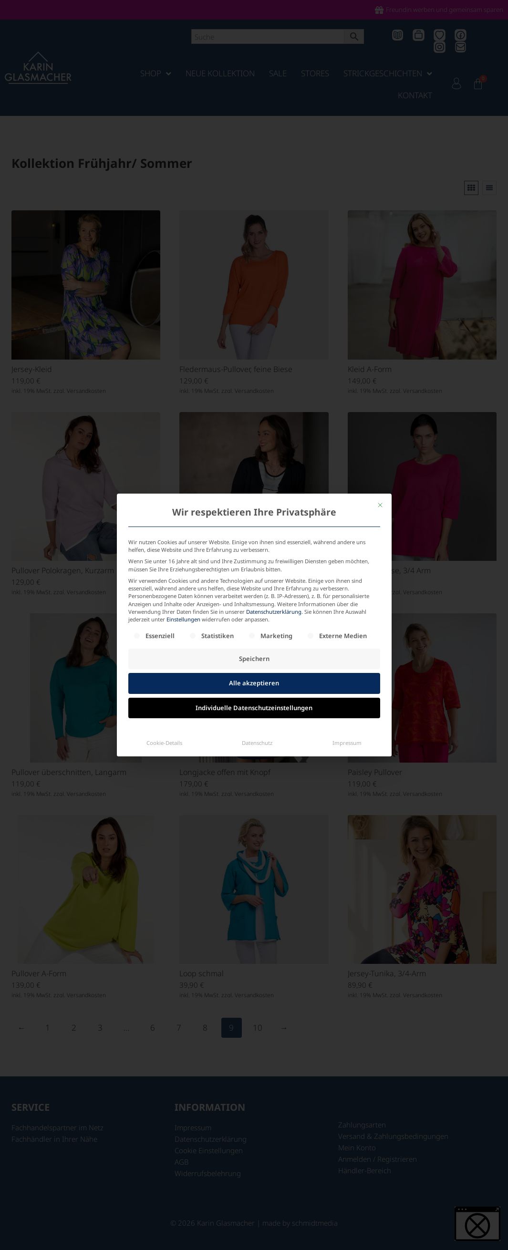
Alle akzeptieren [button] (254, 593)
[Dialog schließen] (380, 415)
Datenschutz (257, 652)
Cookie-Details (164, 652)
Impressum (347, 652)
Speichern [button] (254, 568)
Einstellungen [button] (183, 529)
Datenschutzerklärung (273, 521)
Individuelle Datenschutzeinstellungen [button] (254, 617)
